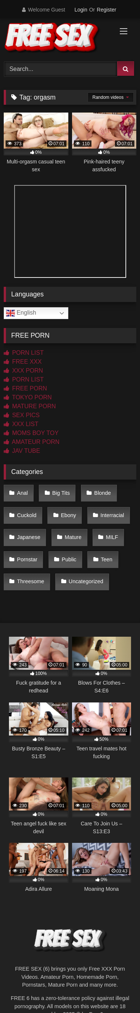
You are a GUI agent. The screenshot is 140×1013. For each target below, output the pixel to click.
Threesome (30, 581)
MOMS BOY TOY (31, 433)
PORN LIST (24, 353)
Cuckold (27, 515)
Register (106, 10)
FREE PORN (25, 388)
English (21, 313)
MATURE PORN (30, 406)
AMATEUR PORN (31, 442)
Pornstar (27, 559)
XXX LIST (21, 424)
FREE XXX (23, 361)
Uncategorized (86, 581)
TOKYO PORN (28, 397)
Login (80, 10)
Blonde (102, 493)
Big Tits (61, 493)
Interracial (112, 515)
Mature (73, 537)
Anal (22, 493)
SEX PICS (22, 415)
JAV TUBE (22, 451)
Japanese (28, 537)
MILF (112, 537)
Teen (106, 559)
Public (69, 559)
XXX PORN (23, 370)
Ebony (68, 515)
